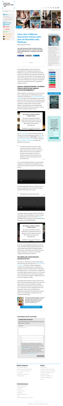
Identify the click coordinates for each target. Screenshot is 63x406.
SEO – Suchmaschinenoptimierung (25, 369)
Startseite (19, 29)
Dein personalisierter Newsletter (47, 369)
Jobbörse (7, 29)
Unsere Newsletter (8, 19)
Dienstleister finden (45, 374)
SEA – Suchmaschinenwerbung (24, 370)
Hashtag (40, 216)
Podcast (42, 379)
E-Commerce (20, 372)
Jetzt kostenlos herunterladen (31, 307)
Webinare (7, 24)
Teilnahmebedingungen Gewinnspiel (25, 397)
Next (58, 101)
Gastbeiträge (20, 387)
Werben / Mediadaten (22, 386)
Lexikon (5, 21)
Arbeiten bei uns (21, 390)
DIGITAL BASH (8, 36)
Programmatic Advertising (23, 374)
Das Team (20, 389)
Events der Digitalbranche (46, 377)
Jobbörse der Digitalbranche (47, 375)
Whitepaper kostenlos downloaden (48, 370)
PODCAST (7, 39)
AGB (18, 395)
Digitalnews (6, 16)
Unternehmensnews (8, 17)
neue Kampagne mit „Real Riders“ (26, 140)
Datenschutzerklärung (32, 353)
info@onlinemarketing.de (25, 348)
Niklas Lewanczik (54, 34)
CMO (40, 135)
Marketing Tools (21, 375)
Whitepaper (8, 23)
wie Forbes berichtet (24, 133)
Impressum (20, 392)
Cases (24, 29)
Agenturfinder (44, 367)
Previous (49, 101)
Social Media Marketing (22, 367)
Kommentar (20, 325)
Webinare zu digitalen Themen (47, 372)
